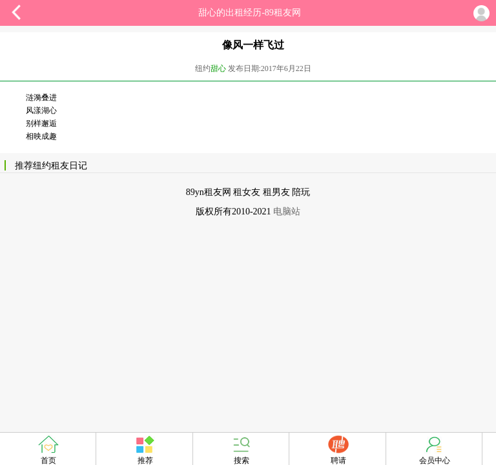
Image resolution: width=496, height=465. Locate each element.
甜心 (218, 68)
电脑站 (286, 211)
